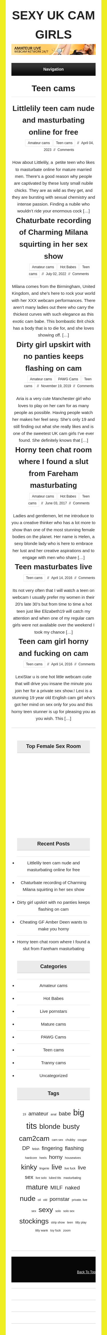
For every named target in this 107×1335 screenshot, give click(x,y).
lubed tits (55, 1177)
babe (65, 1114)
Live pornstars (53, 1011)
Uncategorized (54, 1075)
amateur (38, 1114)
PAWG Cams (68, 379)
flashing (74, 1148)
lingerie (44, 1168)
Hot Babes (68, 267)
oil (39, 1199)
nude (27, 1198)
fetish (35, 1149)
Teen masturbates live (53, 566)
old (45, 1199)
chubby (70, 1139)
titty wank (41, 1230)
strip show (58, 1222)
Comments (66, 150)
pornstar (60, 1199)
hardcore (31, 1157)
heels (43, 1157)
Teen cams (64, 143)
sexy (46, 1209)
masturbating (72, 1177)
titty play (80, 1222)
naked (72, 1188)
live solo (41, 1177)
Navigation (53, 69)
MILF (56, 1188)
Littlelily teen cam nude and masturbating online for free (54, 120)
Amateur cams (39, 143)
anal (53, 1114)
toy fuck (55, 1230)
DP (26, 1148)
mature (37, 1187)
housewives (73, 1157)
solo (58, 1211)
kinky (29, 1167)
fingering (52, 1148)
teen (70, 1222)
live (57, 1167)
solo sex (68, 1211)
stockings (34, 1221)
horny (56, 1157)
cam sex (57, 1139)
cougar (82, 1139)
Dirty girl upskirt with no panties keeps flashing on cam (53, 356)
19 (24, 1114)
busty (71, 1126)
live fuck (70, 1168)
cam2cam (34, 1138)
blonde (49, 1126)
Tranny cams (53, 1062)
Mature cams (53, 1024)
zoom (66, 1230)
